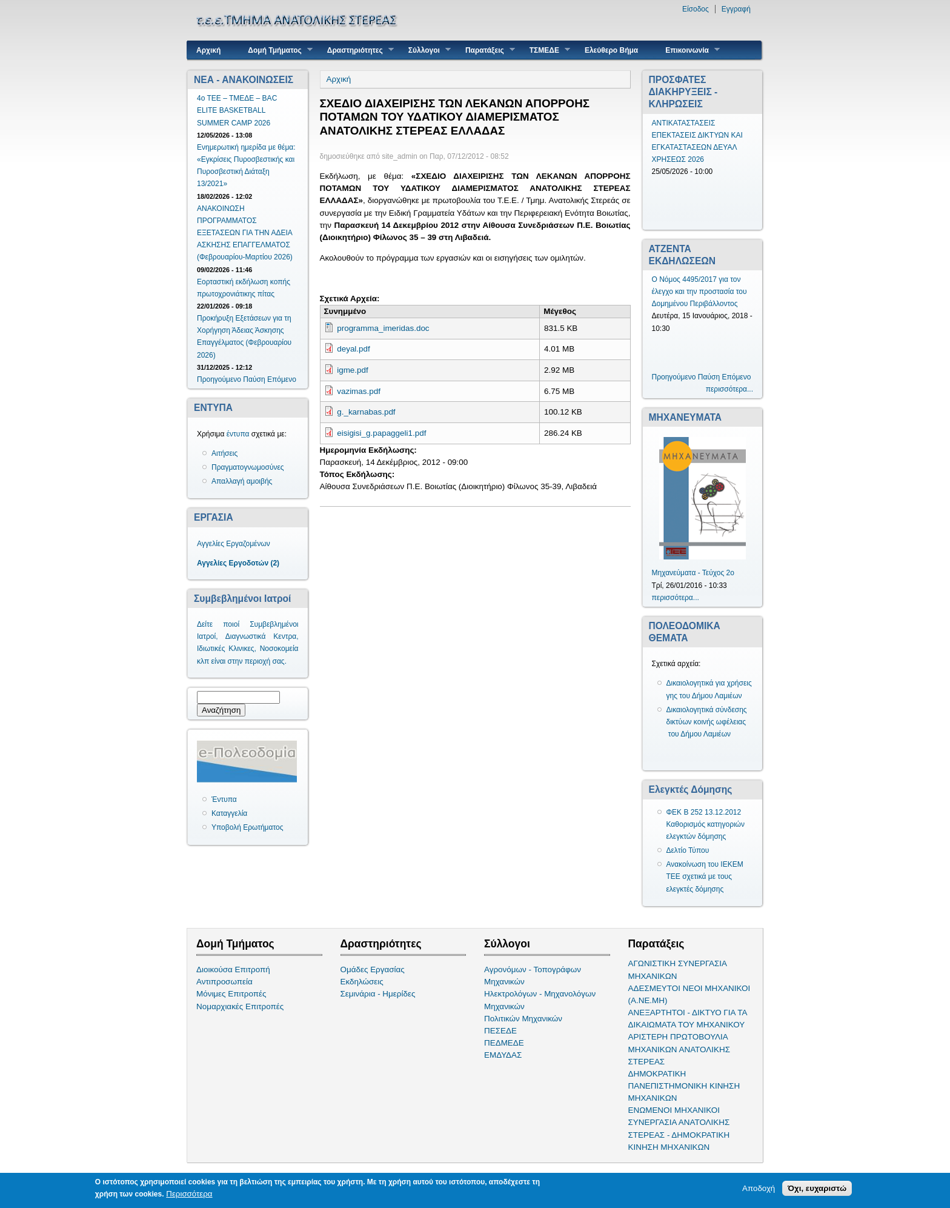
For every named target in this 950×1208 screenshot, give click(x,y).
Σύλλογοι (425, 50)
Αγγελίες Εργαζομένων (233, 543)
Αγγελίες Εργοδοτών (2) (238, 563)
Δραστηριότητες (356, 50)
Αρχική (208, 50)
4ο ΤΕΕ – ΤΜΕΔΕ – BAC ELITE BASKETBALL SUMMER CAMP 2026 (237, 110)
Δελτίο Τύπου (687, 850)
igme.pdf (352, 370)
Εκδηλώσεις (362, 981)
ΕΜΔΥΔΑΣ (503, 1055)
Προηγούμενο (219, 379)
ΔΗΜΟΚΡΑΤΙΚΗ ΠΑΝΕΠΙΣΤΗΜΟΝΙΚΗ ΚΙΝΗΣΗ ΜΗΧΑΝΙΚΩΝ (684, 1086)
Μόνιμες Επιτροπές (231, 993)
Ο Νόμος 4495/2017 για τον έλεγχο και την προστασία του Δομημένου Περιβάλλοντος (699, 291)
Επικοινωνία (688, 50)
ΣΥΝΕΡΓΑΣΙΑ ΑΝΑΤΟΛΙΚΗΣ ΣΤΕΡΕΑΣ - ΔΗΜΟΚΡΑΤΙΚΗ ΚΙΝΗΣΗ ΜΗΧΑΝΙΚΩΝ (679, 1134)
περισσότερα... (729, 389)
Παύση (254, 379)
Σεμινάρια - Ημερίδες (378, 993)
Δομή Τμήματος (275, 50)
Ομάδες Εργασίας (372, 969)
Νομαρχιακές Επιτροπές (240, 1006)
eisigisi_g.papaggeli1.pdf (381, 433)
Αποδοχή (758, 1188)
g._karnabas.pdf (366, 411)
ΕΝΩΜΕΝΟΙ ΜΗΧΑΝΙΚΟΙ (674, 1110)
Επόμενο (281, 379)
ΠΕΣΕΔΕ (500, 1030)
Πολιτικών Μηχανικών (523, 1018)
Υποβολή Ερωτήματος (247, 827)
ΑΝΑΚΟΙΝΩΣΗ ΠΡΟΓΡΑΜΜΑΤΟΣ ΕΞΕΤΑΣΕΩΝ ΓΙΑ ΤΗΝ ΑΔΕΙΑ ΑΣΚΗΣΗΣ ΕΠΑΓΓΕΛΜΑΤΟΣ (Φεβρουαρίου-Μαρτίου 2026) (245, 233)
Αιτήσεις (224, 453)
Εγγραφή (736, 9)
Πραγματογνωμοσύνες (247, 467)
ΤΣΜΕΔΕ (545, 50)
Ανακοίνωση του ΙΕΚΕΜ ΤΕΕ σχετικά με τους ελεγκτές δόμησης (704, 876)
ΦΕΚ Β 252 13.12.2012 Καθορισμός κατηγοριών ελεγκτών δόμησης (705, 824)
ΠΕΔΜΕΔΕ (504, 1042)
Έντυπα (224, 799)
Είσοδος (695, 9)
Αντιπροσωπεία (224, 981)
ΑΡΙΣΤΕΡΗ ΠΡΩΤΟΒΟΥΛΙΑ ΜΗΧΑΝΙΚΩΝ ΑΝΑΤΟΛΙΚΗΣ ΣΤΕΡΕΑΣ (679, 1049)
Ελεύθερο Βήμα (611, 50)
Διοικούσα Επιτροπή (233, 969)
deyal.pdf (353, 348)
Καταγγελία (229, 813)
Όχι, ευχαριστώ (817, 1188)
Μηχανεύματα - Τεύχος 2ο (693, 573)
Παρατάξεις (485, 50)
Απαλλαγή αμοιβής (241, 481)
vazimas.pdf (358, 391)
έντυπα (238, 434)
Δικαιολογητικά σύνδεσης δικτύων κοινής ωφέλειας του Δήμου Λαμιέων (706, 722)
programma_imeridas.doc (383, 328)
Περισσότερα (189, 1193)
